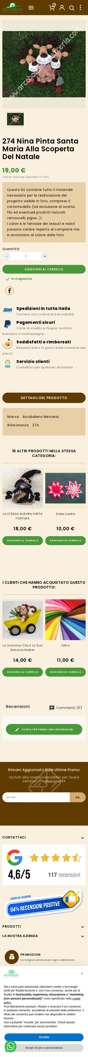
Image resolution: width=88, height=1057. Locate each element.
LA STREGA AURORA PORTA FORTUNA (22, 516)
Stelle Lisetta (65, 514)
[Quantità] (25, 256)
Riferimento (18, 425)
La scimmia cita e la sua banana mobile (23, 647)
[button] (82, 973)
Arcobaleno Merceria (41, 416)
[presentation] (50, 811)
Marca (13, 416)
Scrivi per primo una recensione (44, 729)
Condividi (9, 291)
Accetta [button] (44, 1037)
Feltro (65, 645)
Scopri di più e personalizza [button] (43, 1047)
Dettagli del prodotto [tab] (44, 397)
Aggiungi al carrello (44, 269)
